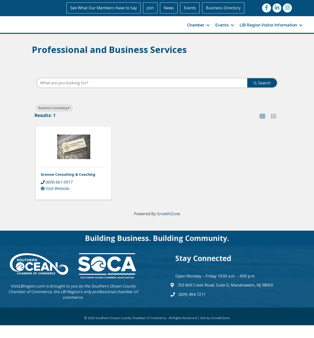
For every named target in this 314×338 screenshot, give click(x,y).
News (169, 8)
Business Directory (223, 8)
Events (190, 8)
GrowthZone (168, 226)
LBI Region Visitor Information (268, 31)
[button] (262, 129)
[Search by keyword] (142, 95)
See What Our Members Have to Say (103, 8)
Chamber (195, 31)
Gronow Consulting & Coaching (68, 187)
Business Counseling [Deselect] (54, 121)
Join (150, 8)
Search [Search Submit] (262, 95)
